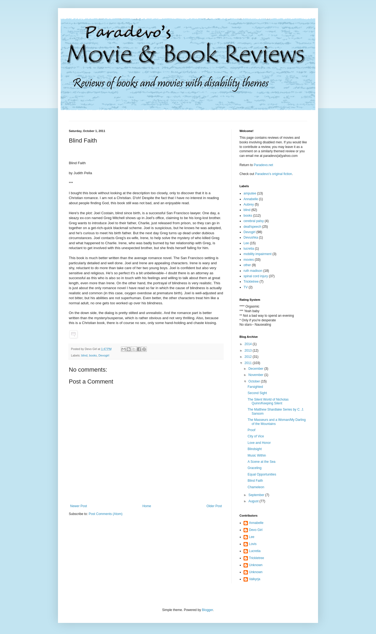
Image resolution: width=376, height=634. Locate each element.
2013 (249, 350)
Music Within (257, 455)
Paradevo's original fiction (273, 174)
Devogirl (103, 355)
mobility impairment (257, 254)
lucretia (249, 248)
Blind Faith (255, 481)
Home (146, 506)
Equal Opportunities (262, 474)
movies (249, 260)
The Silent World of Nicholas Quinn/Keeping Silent (268, 401)
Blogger (207, 610)
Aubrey (249, 204)
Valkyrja (254, 579)
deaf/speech (252, 227)
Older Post (214, 506)
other (247, 265)
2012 (249, 357)
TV (246, 287)
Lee (246, 243)
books (93, 355)
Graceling (254, 468)
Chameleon (256, 487)
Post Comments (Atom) (105, 514)
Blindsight (255, 449)
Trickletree (251, 281)
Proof (251, 430)
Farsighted (255, 387)
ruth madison (253, 271)
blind (84, 355)
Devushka (251, 237)
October (254, 381)
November (256, 375)
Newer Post (78, 506)
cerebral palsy (254, 221)
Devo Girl (255, 530)
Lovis (253, 544)
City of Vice (256, 436)
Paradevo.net (263, 165)
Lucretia (255, 551)
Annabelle (251, 199)
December (256, 369)
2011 (249, 363)
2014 (249, 344)
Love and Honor (259, 443)
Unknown (255, 565)
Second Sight (257, 393)
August (254, 501)
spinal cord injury (256, 276)
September (256, 495)
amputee (250, 193)
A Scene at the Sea (261, 462)
